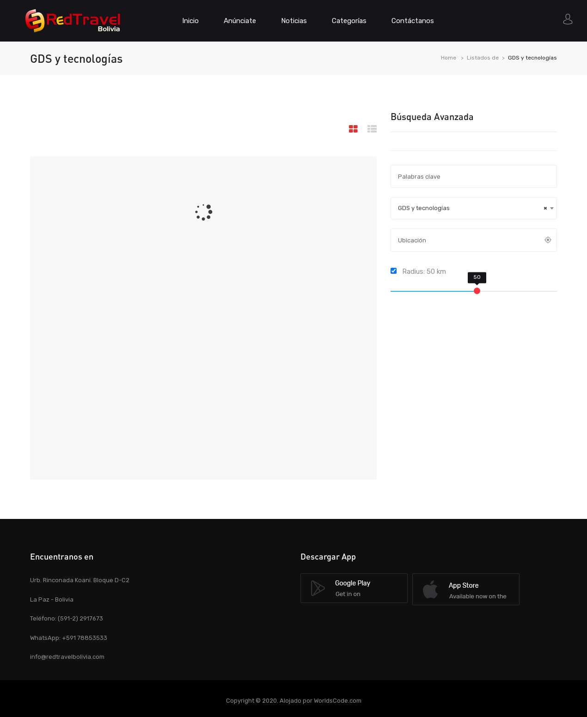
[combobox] (474, 208)
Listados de (483, 57)
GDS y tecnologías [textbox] (472, 208)
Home (448, 57)
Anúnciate (240, 21)
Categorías (349, 21)
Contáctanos (412, 21)
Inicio (190, 21)
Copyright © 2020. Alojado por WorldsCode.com (293, 700)
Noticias (294, 21)
